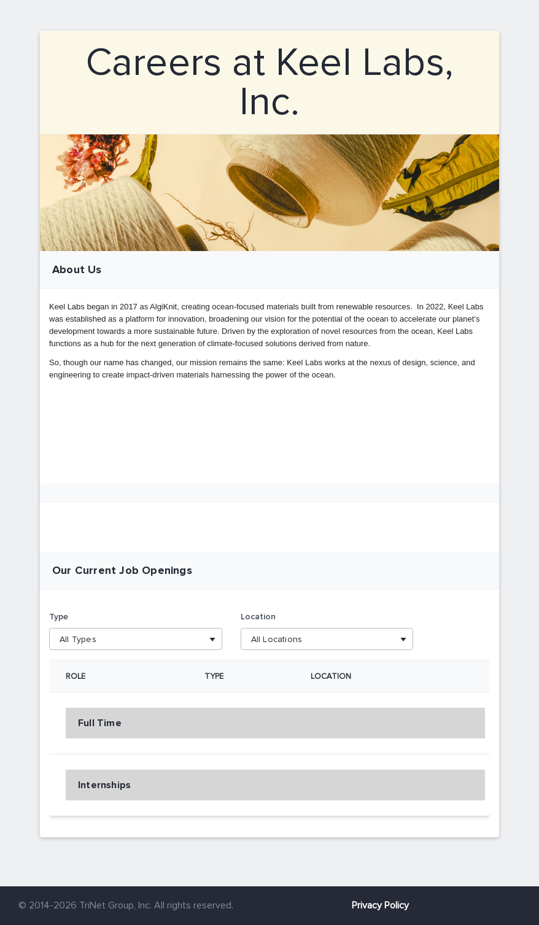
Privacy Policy (380, 905)
